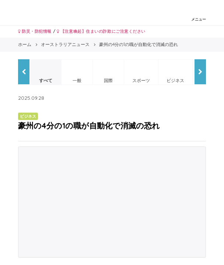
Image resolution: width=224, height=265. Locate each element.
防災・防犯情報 (35, 31)
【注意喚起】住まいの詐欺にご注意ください (101, 31)
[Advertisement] (112, 202)
